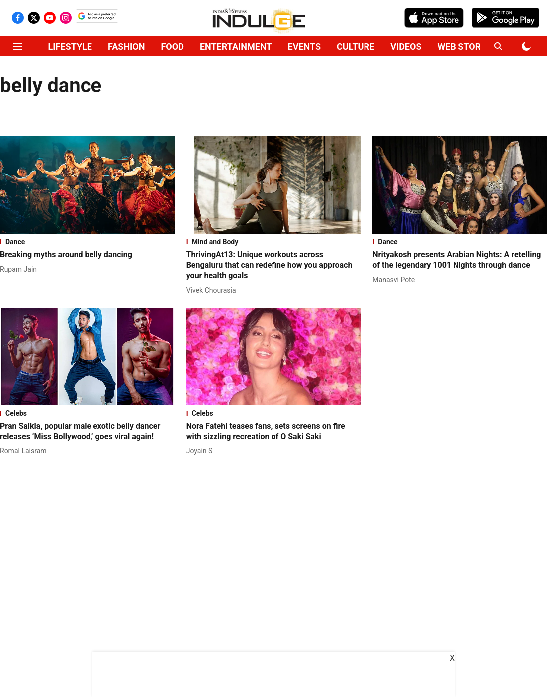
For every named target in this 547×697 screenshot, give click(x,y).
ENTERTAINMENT (236, 46)
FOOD (172, 46)
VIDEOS (405, 46)
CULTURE (355, 46)
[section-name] (87, 242)
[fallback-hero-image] (87, 185)
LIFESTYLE (70, 46)
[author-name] (20, 269)
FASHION (126, 46)
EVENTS (304, 46)
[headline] (87, 255)
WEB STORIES (465, 46)
